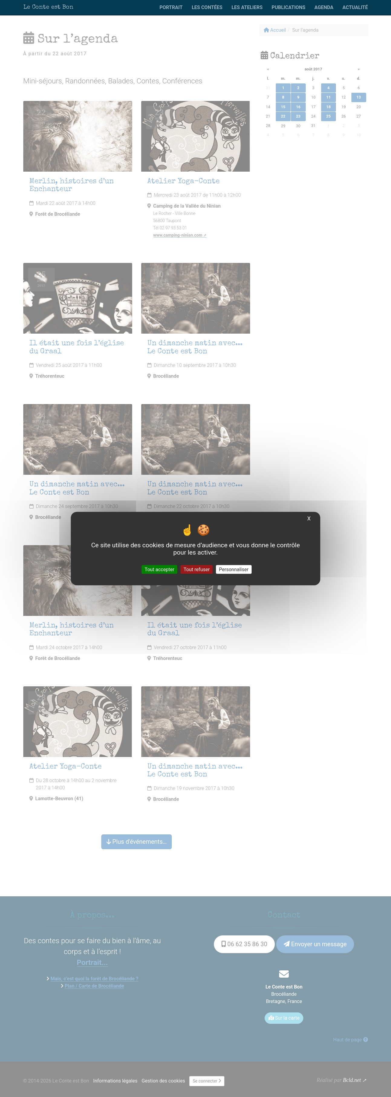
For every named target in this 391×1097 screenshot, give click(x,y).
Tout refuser (197, 569)
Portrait (170, 7)
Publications (288, 7)
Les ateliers (247, 7)
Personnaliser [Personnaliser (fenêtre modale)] (234, 569)
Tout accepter (159, 569)
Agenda (324, 7)
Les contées (207, 7)
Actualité (355, 7)
